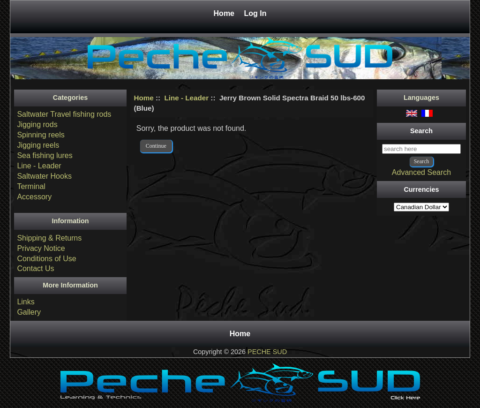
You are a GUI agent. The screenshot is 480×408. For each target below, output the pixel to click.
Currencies (421, 189)
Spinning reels (40, 135)
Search (421, 131)
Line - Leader (187, 98)
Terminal (31, 186)
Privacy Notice (41, 248)
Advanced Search (421, 172)
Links (25, 302)
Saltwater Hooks (44, 176)
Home (225, 13)
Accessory (34, 197)
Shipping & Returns (49, 238)
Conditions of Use (46, 259)
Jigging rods (37, 124)
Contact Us (35, 268)
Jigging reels (38, 145)
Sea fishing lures (44, 155)
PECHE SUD (267, 351)
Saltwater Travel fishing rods (64, 114)
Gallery (29, 312)
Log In (255, 13)
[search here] (421, 149)
